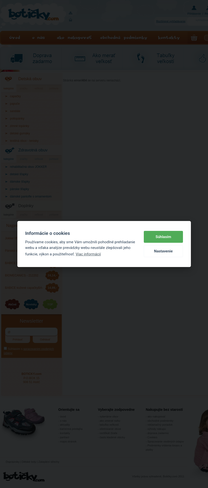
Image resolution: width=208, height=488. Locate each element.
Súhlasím (163, 237)
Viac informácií (88, 254)
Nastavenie (163, 251)
